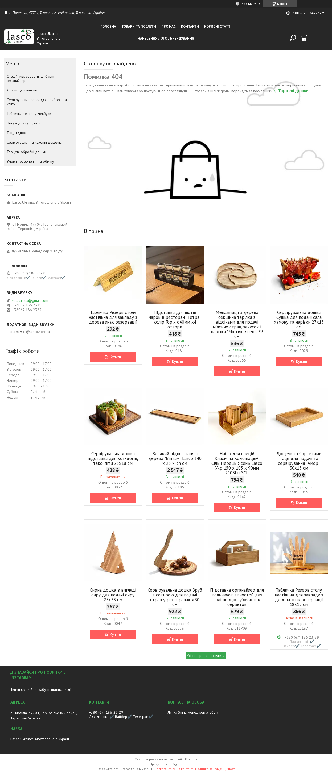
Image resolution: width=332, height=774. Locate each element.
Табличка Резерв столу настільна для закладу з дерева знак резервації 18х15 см (299, 597)
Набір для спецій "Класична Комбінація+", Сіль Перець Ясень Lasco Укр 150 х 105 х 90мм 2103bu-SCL (236, 463)
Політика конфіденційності (215, 769)
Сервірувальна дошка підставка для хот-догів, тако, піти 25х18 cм (113, 458)
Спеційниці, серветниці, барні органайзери (30, 78)
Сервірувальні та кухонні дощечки (35, 142)
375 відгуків (251, 4)
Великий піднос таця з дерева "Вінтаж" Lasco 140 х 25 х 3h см (175, 458)
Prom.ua (191, 759)
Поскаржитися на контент (173, 769)
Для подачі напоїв (22, 90)
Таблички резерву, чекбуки (29, 113)
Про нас (168, 26)
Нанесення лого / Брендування (166, 38)
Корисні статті (218, 26)
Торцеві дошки (293, 91)
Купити (115, 356)
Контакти (190, 26)
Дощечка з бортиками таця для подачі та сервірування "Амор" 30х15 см (298, 460)
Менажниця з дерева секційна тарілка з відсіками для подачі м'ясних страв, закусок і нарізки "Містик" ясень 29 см (237, 324)
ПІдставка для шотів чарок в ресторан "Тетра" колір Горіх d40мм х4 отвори (175, 319)
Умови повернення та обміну (30, 161)
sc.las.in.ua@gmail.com (30, 300)
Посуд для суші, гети (24, 123)
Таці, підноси (17, 132)
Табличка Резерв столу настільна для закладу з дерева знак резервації (113, 317)
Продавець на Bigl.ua (166, 764)
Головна (108, 26)
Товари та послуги (138, 26)
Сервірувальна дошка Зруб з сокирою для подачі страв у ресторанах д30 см (175, 597)
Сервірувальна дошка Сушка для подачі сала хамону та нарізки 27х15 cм (299, 319)
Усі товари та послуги (204, 655)
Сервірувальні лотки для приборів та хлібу (37, 101)
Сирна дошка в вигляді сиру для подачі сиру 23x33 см (113, 595)
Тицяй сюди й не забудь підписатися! (40, 689)
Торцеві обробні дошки (26, 151)
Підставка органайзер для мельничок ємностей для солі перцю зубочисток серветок (237, 597)
